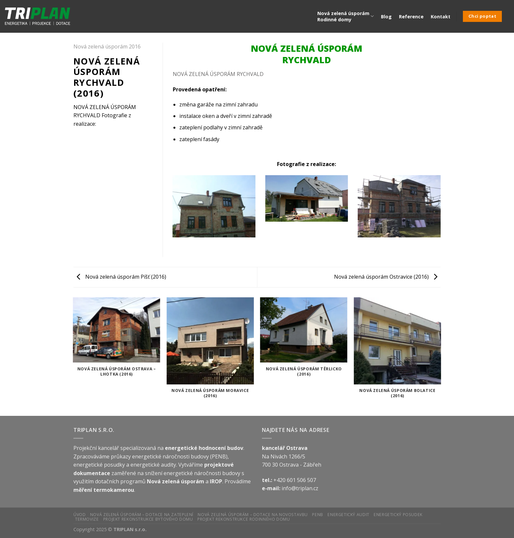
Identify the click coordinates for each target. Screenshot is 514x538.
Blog (386, 16)
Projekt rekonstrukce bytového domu (148, 519)
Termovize (87, 519)
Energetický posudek (398, 514)
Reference (411, 16)
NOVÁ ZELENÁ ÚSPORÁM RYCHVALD (218, 74)
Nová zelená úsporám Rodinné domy (345, 16)
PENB (317, 514)
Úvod (79, 514)
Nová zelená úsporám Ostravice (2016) (385, 276)
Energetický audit (348, 514)
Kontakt (440, 16)
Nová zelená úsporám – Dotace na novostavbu (253, 514)
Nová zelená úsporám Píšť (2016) (121, 276)
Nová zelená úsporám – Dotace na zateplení (141, 514)
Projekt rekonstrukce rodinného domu (243, 519)
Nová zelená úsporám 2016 (107, 46)
